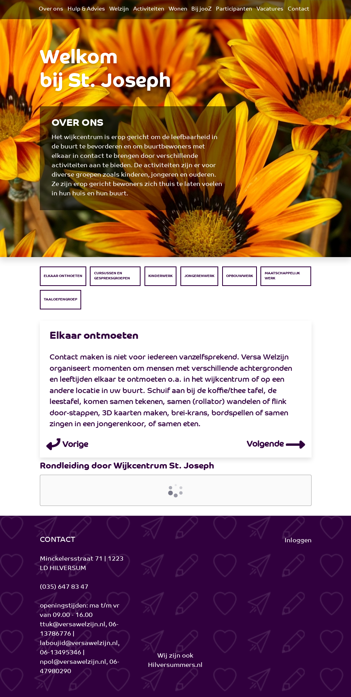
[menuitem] (51, 9)
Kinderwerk (160, 276)
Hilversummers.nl (175, 665)
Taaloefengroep (60, 299)
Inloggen (298, 541)
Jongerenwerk (199, 276)
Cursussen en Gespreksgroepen (112, 276)
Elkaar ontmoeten (63, 276)
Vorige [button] (67, 445)
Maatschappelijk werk (282, 276)
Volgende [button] (276, 444)
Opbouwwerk (239, 276)
